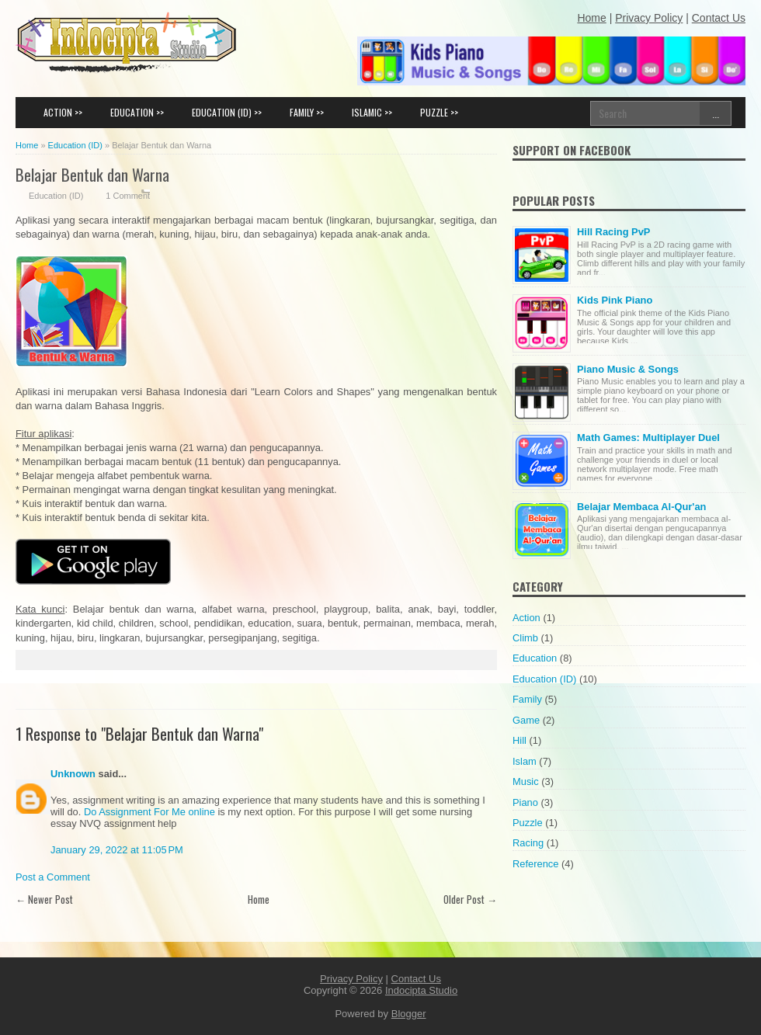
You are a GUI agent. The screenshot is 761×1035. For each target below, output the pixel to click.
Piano (525, 802)
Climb (525, 638)
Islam (525, 761)
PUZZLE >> (439, 112)
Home (258, 899)
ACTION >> (62, 112)
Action (526, 617)
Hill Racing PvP (613, 232)
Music (526, 781)
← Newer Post (44, 899)
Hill (519, 740)
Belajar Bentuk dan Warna (92, 174)
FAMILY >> (307, 112)
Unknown (73, 774)
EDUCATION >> (137, 112)
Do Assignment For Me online (149, 812)
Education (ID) (56, 195)
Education (535, 658)
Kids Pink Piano (614, 300)
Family (527, 699)
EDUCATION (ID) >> (227, 112)
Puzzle (528, 822)
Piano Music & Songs (628, 369)
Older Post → (470, 899)
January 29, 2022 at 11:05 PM (116, 850)
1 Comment (128, 195)
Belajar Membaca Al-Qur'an (641, 506)
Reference (535, 864)
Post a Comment (53, 877)
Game (526, 720)
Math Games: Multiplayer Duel (648, 437)
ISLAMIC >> (372, 112)
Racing (528, 843)
